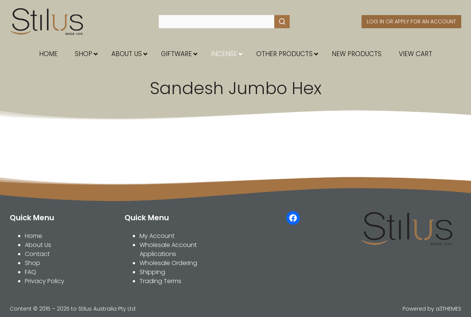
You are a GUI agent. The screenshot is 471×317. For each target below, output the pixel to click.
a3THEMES (448, 308)
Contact (37, 254)
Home (33, 236)
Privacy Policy (44, 281)
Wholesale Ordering (168, 263)
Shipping (152, 272)
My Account (157, 236)
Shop (32, 263)
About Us (38, 245)
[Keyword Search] (216, 21)
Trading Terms (160, 281)
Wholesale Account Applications (168, 249)
